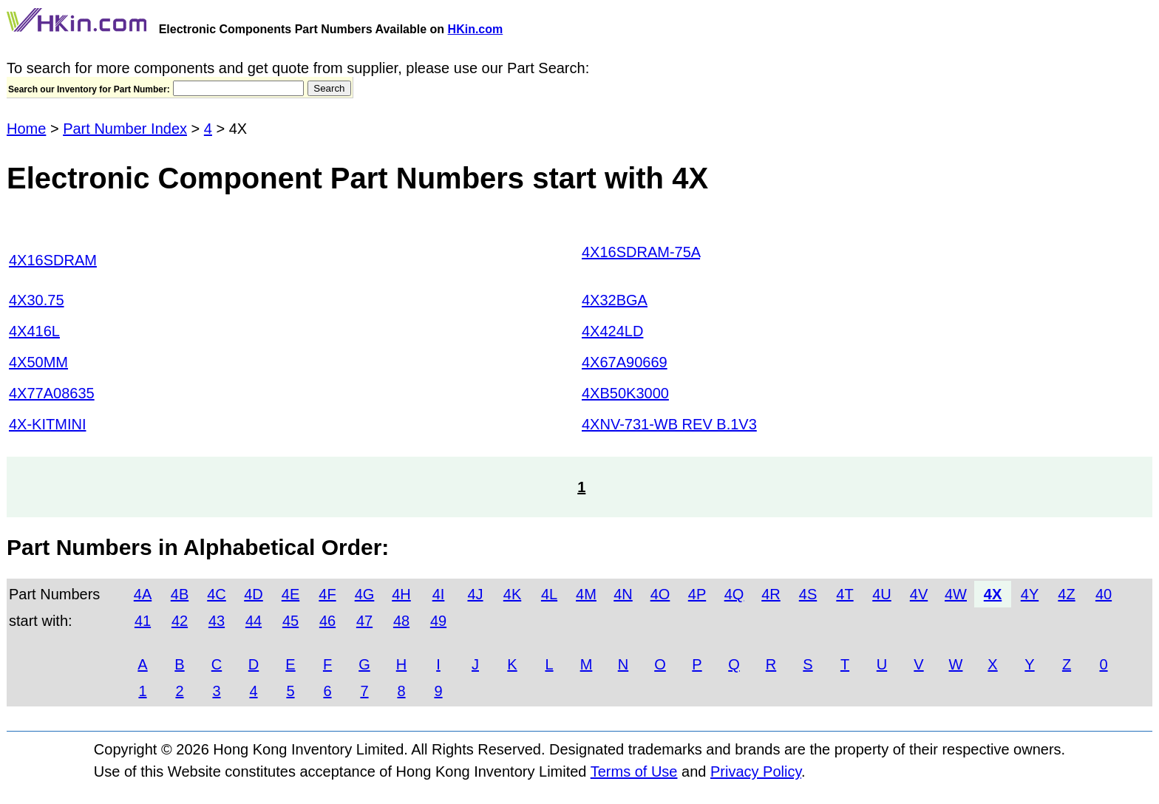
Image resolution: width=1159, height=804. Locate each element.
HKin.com (475, 29)
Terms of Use (634, 771)
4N (623, 594)
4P (697, 594)
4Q (734, 594)
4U (881, 594)
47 (364, 621)
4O (660, 594)
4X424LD (612, 331)
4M (586, 594)
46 (327, 621)
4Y (1030, 594)
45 (290, 621)
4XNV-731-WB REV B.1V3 (669, 424)
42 (179, 621)
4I (438, 594)
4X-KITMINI (47, 424)
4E (290, 594)
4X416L (34, 331)
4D (253, 594)
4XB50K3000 (625, 393)
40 (1103, 594)
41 (143, 621)
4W (956, 594)
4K (512, 594)
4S (808, 594)
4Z (1066, 594)
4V (919, 594)
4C (216, 594)
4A (143, 594)
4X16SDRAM (53, 260)
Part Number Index (125, 128)
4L (549, 594)
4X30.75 (36, 300)
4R (771, 594)
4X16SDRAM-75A (641, 252)
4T (844, 594)
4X (993, 594)
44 (253, 621)
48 (401, 621)
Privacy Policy (755, 771)
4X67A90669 (624, 362)
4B (179, 594)
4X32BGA (615, 300)
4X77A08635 (52, 393)
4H (401, 594)
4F (327, 594)
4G (365, 594)
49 (438, 621)
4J (475, 594)
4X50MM (38, 362)
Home (26, 128)
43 (216, 621)
